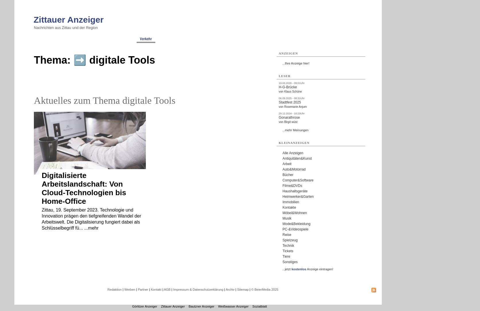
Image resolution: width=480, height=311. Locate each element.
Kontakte (289, 207)
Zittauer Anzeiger (69, 19)
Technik (288, 245)
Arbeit (286, 164)
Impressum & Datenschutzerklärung (198, 289)
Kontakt (156, 289)
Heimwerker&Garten (298, 196)
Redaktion (114, 289)
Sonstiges (290, 262)
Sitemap (243, 289)
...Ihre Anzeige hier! (295, 63)
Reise (286, 234)
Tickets (287, 251)
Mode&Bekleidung (296, 223)
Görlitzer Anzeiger (144, 306)
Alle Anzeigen (292, 153)
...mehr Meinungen (295, 130)
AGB (167, 289)
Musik (286, 218)
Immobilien (290, 202)
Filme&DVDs (292, 185)
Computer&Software (297, 180)
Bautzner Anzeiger (201, 306)
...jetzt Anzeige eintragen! (307, 269)
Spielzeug (290, 240)
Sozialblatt (259, 306)
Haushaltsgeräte (294, 191)
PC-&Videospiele (295, 229)
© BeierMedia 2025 (264, 289)
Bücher (287, 174)
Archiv (230, 289)
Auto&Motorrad (294, 169)
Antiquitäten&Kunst (297, 158)
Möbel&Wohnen (294, 213)
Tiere (286, 256)
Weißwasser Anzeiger (233, 306)
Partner (143, 289)
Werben (129, 289)
